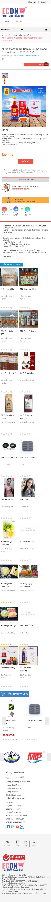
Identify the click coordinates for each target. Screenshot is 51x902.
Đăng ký (44, 2)
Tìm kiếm (34, 846)
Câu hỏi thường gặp (13, 795)
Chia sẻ (36, 55)
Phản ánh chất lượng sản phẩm (25, 201)
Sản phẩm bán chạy (17, 694)
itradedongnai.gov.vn (20, 189)
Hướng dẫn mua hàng (14, 788)
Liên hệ (25, 161)
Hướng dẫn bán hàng (14, 792)
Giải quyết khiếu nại (13, 812)
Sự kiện (26, 846)
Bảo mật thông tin (13, 809)
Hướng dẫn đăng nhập (15, 785)
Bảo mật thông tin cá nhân (16, 816)
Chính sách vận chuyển (15, 819)
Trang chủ (6, 35)
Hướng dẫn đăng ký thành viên (18, 782)
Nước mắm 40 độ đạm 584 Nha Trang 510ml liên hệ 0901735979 (22, 39)
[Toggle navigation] (46, 29)
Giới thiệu (9, 802)
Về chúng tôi (7, 846)
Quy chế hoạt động (13, 806)
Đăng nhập (32, 2)
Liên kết (17, 846)
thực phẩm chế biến (21, 35)
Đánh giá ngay (30, 55)
